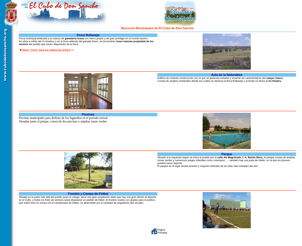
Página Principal (162, 231)
